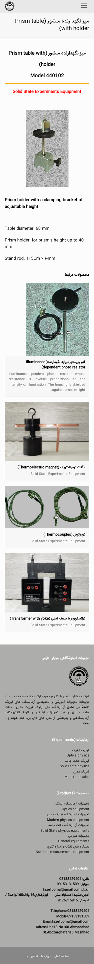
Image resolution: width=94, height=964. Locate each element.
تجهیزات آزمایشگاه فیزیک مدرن (68, 814)
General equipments (73, 841)
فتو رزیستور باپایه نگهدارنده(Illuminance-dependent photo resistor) (55, 365)
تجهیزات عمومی (78, 836)
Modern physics (76, 777)
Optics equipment (75, 809)
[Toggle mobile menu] (84, 6)
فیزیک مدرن (81, 771)
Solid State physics (74, 766)
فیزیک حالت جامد (77, 761)
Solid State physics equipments (64, 830)
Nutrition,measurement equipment (62, 852)
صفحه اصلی (61, 956)
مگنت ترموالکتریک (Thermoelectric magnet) (51, 467)
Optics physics (77, 755)
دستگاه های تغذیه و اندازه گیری (68, 846)
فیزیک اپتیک (80, 750)
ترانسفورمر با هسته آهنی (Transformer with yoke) (47, 619)
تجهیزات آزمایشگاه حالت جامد (68, 825)
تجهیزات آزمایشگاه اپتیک (72, 803)
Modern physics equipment (68, 820)
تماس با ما (32, 956)
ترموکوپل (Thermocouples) (64, 535)
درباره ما (45, 956)
